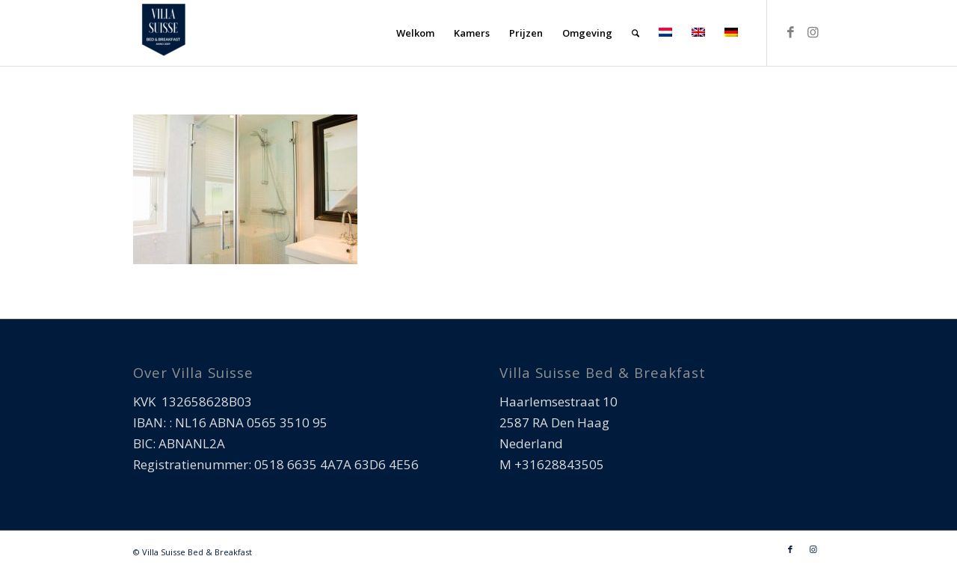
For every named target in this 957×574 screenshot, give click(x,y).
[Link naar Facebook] (790, 32)
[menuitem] (415, 33)
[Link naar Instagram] (812, 32)
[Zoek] (635, 33)
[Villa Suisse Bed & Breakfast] (163, 33)
